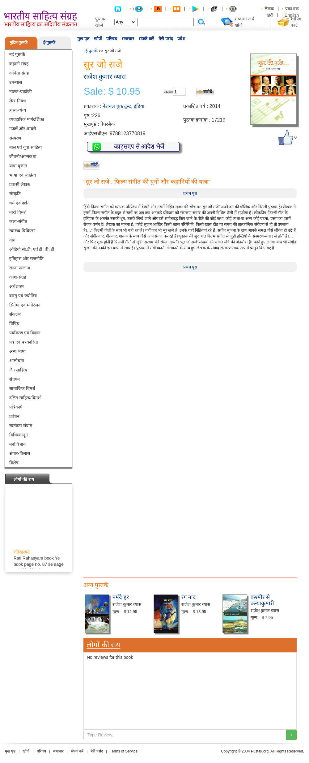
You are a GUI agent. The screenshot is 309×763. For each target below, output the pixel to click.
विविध (14, 323)
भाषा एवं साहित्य (22, 175)
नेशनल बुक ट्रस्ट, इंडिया (123, 106)
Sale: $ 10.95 (112, 91)
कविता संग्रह (19, 73)
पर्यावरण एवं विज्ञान (24, 332)
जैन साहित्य (18, 369)
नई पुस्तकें (17, 54)
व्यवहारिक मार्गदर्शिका (26, 119)
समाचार (128, 38)
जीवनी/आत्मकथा (22, 156)
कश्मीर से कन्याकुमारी (262, 600)
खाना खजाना (19, 267)
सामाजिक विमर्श (22, 388)
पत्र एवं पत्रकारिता (23, 342)
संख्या (168, 91)
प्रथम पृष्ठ (190, 193)
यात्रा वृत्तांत (18, 165)
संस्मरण (15, 137)
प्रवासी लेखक (19, 184)
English (292, 15)
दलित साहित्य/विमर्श (25, 397)
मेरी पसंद (166, 38)
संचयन (14, 379)
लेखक (269, 8)
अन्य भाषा (17, 351)
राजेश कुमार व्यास (104, 76)
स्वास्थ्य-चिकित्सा (22, 230)
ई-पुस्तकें (49, 42)
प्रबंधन (14, 416)
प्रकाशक (292, 8)
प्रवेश (181, 38)
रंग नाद (188, 597)
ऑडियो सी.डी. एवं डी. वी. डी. (32, 249)
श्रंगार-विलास (19, 453)
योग (12, 240)
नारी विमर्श (18, 212)
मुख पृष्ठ (83, 38)
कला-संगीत (18, 221)
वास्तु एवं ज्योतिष (23, 295)
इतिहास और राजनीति (26, 258)
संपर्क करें (146, 38)
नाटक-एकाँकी (20, 91)
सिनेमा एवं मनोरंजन (24, 304)
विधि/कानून (18, 434)
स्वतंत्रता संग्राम (20, 425)
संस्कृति (15, 193)
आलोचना (16, 360)
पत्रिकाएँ (16, 407)
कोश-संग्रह (17, 277)
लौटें (94, 164)
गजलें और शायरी (22, 128)
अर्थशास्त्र (16, 286)
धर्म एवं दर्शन (19, 202)
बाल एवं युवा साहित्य (25, 147)
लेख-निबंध (17, 100)
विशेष (14, 462)
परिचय (111, 38)
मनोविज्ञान (17, 444)
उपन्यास (15, 82)
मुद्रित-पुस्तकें (19, 42)
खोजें (98, 38)
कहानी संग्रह (18, 63)
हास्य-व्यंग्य (17, 110)
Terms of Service (124, 751)
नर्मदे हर (120, 597)
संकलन (15, 314)
